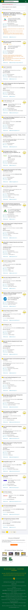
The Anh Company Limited (9, 261)
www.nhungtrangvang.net (24, 556)
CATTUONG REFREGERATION (9, 505)
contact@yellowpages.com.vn (21, 542)
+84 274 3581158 (13, 497)
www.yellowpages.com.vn (5, 561)
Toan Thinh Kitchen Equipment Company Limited (12, 427)
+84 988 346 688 (7, 141)
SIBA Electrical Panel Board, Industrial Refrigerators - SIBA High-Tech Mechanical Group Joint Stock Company (12, 14)
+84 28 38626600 (7, 523)
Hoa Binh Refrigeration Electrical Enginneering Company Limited (13, 84)
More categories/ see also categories (9, 7)
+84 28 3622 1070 (7, 249)
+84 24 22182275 (7, 230)
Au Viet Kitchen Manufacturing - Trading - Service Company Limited (14, 135)
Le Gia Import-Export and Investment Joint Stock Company (14, 359)
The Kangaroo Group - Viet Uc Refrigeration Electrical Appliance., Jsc (11, 152)
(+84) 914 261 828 (13, 602)
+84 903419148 (7, 265)
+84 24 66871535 (7, 383)
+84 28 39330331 (7, 90)
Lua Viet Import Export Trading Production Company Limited (12, 224)
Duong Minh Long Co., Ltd (9, 461)
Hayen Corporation (7, 67)
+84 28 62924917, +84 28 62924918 (10, 433)
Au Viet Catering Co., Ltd (8, 100)
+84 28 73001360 (7, 329)
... (9, 532)
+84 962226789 (7, 123)
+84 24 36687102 (7, 348)
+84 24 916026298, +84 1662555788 (10, 418)
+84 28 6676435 (7, 449)
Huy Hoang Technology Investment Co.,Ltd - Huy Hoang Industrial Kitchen (14, 118)
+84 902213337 (12, 48)
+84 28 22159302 (12, 482)
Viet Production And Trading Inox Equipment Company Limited (10, 412)
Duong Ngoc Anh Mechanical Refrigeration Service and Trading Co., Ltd (13, 395)
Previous (3, 532)
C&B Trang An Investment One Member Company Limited (12, 42)
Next (14, 532)
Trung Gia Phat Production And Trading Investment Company (12, 170)
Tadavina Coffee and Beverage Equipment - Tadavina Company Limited (12, 293)
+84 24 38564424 (7, 466)
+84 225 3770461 (7, 316)
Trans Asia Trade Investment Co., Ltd (11, 277)
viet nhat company (7, 492)
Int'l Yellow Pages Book (11, 562)
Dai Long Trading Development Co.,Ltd (12, 377)
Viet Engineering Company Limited (11, 518)
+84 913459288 (7, 400)
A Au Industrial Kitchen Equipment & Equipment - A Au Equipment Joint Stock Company (12, 205)
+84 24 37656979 (7, 72)
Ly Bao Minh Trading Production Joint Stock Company (13, 243)
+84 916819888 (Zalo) (13, 299)
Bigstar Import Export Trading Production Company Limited (12, 443)
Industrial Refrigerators (9, 1)
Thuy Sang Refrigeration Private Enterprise (10, 476)
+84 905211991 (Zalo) (13, 21)
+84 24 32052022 (7, 365)
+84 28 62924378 (7, 510)
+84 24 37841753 (7, 282)
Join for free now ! (14, 544)
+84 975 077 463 (7, 191)
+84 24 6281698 (12, 159)
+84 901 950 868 (7, 175)
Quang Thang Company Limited (10, 310)
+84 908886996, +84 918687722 (15, 106)
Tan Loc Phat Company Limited (10, 186)
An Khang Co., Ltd (7, 324)
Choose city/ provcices (6, 9)
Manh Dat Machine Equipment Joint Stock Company (12, 342)
